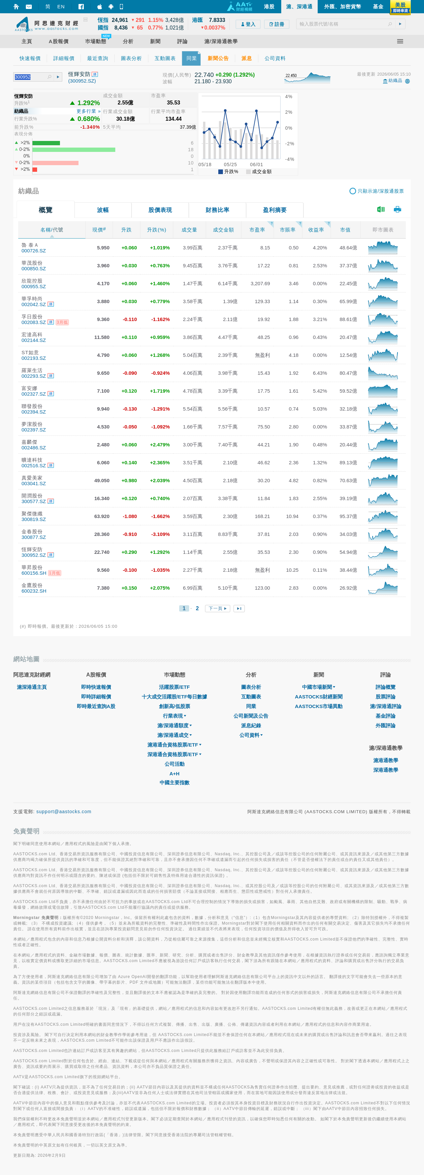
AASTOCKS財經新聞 (319, 696)
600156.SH (34, 573)
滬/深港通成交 (174, 735)
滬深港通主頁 (32, 687)
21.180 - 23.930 (213, 81)
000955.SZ (34, 286)
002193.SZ (34, 358)
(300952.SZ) (82, 81)
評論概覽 (386, 687)
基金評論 (386, 716)
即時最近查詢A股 (96, 706)
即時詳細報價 (96, 696)
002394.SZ (34, 412)
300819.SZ (34, 519)
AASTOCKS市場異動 (319, 706)
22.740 (204, 74)
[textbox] (350, 24)
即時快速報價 (96, 687)
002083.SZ (34, 322)
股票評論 (386, 696)
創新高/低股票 (174, 706)
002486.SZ (34, 447)
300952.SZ (34, 555)
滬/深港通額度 (174, 725)
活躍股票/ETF (174, 687)
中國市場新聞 (318, 687)
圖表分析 (251, 687)
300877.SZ (34, 537)
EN (61, 6)
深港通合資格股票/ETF (174, 754)
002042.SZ (34, 304)
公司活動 (175, 764)
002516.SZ (34, 465)
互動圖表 (251, 696)
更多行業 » (89, 111)
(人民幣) (182, 75)
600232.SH (34, 591)
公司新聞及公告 (251, 716)
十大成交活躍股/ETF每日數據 (174, 696)
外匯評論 (386, 725)
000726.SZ (34, 250)
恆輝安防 (79, 74)
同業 (251, 706)
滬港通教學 (385, 760)
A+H (174, 773)
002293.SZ (34, 376)
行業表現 (174, 716)
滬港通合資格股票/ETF (174, 745)
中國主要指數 (174, 782)
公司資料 (251, 735)
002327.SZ (34, 394)
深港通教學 (385, 770)
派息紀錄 (251, 725)
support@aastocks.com (64, 811)
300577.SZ (34, 501)
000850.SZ (34, 268)
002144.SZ (34, 340)
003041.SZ (34, 483)
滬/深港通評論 (385, 706)
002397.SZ (34, 429)
